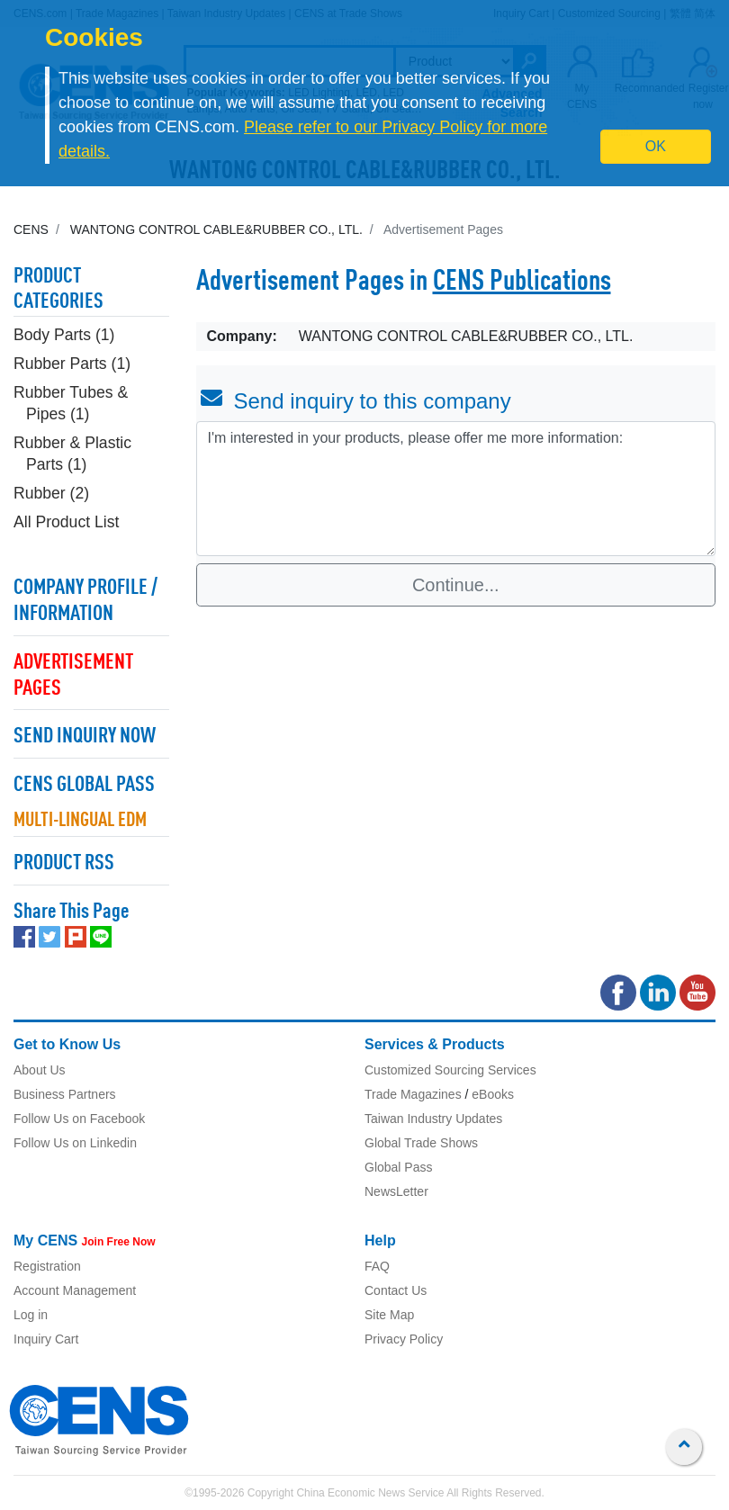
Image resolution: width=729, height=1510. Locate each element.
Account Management (75, 1290)
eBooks (493, 1094)
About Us (40, 1070)
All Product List (66, 522)
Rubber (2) (51, 493)
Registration (47, 1266)
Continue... (456, 585)
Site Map (389, 1315)
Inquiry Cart (46, 1339)
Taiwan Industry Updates (433, 1118)
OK (655, 146)
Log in (31, 1315)
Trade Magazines (413, 1094)
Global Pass (398, 1167)
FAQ (377, 1266)
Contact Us (395, 1290)
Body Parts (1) (64, 335)
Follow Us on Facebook (79, 1118)
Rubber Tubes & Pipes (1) (71, 403)
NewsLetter (396, 1191)
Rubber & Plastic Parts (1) (72, 453)
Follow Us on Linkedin (75, 1143)
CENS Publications (522, 282)
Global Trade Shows (421, 1143)
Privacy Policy (403, 1339)
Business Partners (65, 1094)
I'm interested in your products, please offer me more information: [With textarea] (456, 488)
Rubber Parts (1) (72, 364)
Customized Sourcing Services (450, 1070)
